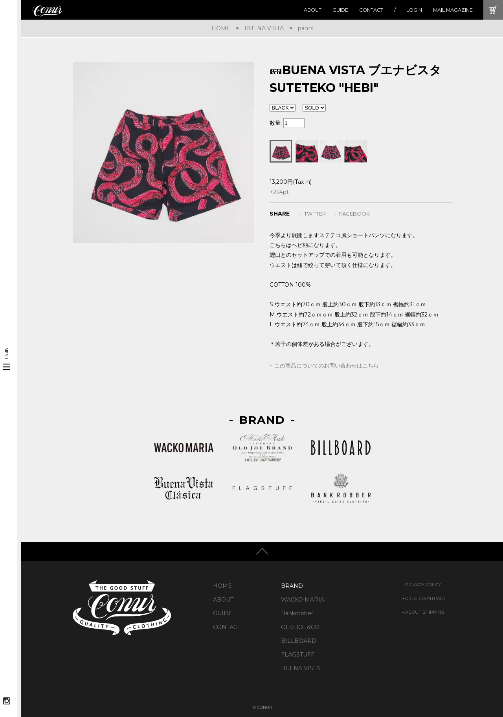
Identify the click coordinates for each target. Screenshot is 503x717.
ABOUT (312, 10)
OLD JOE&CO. (301, 627)
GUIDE (340, 10)
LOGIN (414, 10)
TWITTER (315, 213)
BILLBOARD (298, 640)
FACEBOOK (354, 213)
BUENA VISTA (264, 28)
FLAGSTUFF (297, 654)
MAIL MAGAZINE (453, 10)
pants (305, 28)
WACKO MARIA (302, 599)
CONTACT (371, 10)
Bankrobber (297, 613)
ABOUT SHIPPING (424, 612)
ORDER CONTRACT (425, 598)
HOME (220, 28)
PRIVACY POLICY (423, 584)
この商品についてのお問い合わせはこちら (326, 365)
